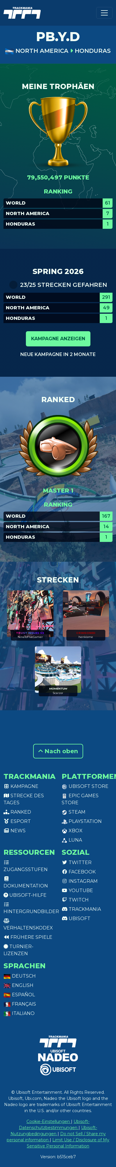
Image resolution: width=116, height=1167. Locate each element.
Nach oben (58, 751)
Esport (17, 821)
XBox (72, 830)
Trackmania (81, 909)
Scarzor (58, 693)
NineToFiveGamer (30, 637)
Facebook (79, 872)
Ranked (17, 812)
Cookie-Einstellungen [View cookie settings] (48, 1121)
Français (19, 1004)
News (14, 830)
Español (19, 994)
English (18, 985)
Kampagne (20, 786)
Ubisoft (76, 918)
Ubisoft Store (85, 786)
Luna (72, 840)
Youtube (77, 890)
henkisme (85, 637)
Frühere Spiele (27, 937)
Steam (73, 812)
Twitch (75, 900)
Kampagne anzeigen (58, 338)
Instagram (80, 881)
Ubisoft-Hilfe (25, 895)
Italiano (19, 1013)
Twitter (77, 862)
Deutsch (19, 976)
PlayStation (82, 821)
